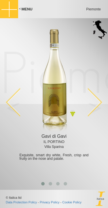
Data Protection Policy (21, 202)
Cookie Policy (72, 202)
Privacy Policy (49, 202)
